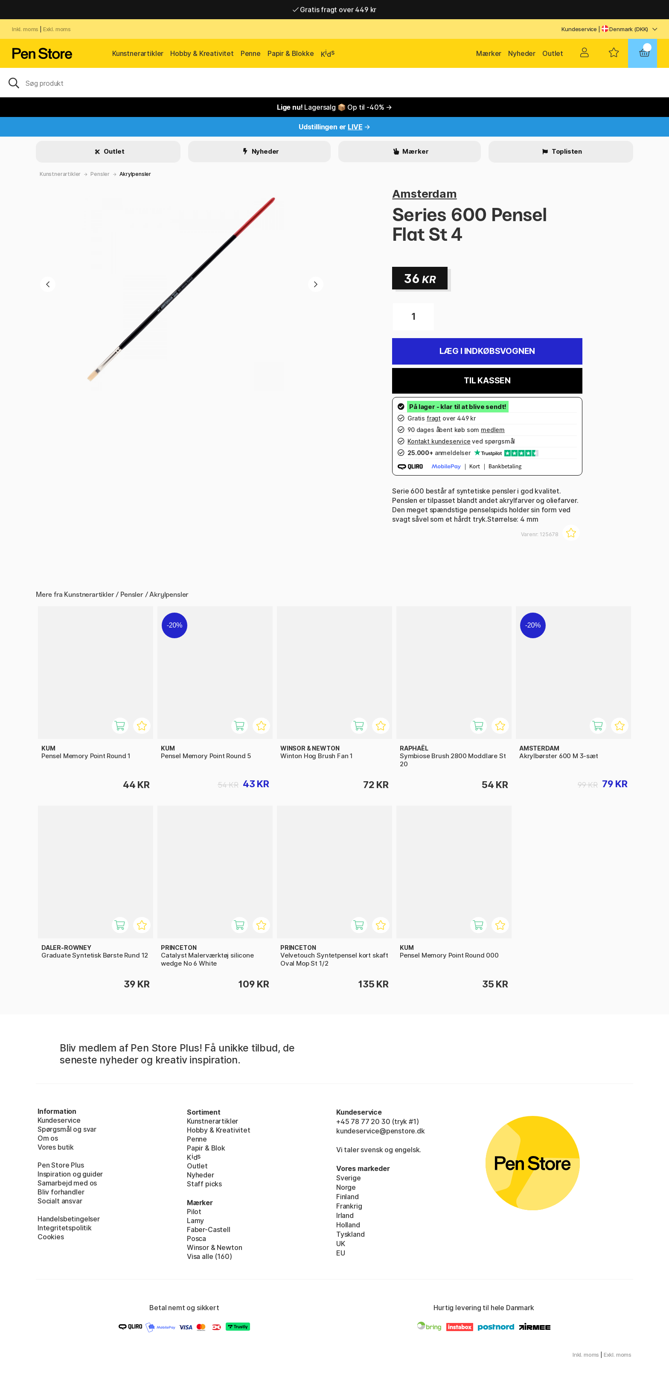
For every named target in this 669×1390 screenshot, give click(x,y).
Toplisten (566, 151)
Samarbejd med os (67, 1183)
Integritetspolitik (65, 1228)
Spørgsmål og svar (67, 1129)
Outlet (552, 53)
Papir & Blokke (291, 53)
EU (340, 1253)
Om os (48, 1138)
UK (340, 1243)
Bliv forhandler (61, 1192)
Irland (345, 1215)
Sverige (348, 1178)
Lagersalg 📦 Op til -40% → (334, 107)
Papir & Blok (206, 1148)
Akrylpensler (135, 174)
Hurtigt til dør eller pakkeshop (334, 9)
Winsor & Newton (214, 1247)
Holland (348, 1225)
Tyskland (350, 1234)
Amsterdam (424, 193)
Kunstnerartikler (137, 53)
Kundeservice (579, 29)
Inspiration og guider (70, 1174)
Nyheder (521, 53)
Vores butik (56, 1147)
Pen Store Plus (61, 1165)
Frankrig (349, 1206)
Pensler (100, 174)
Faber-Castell (208, 1229)
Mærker (488, 53)
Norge (346, 1187)
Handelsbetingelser (69, 1219)
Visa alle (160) (209, 1256)
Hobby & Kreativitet (202, 53)
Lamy (195, 1220)
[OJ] (334, 82)
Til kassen (487, 380)
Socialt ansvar (60, 1201)
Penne (251, 53)
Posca (196, 1238)
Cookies (51, 1236)
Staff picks (204, 1184)
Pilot (194, 1211)
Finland (347, 1196)
